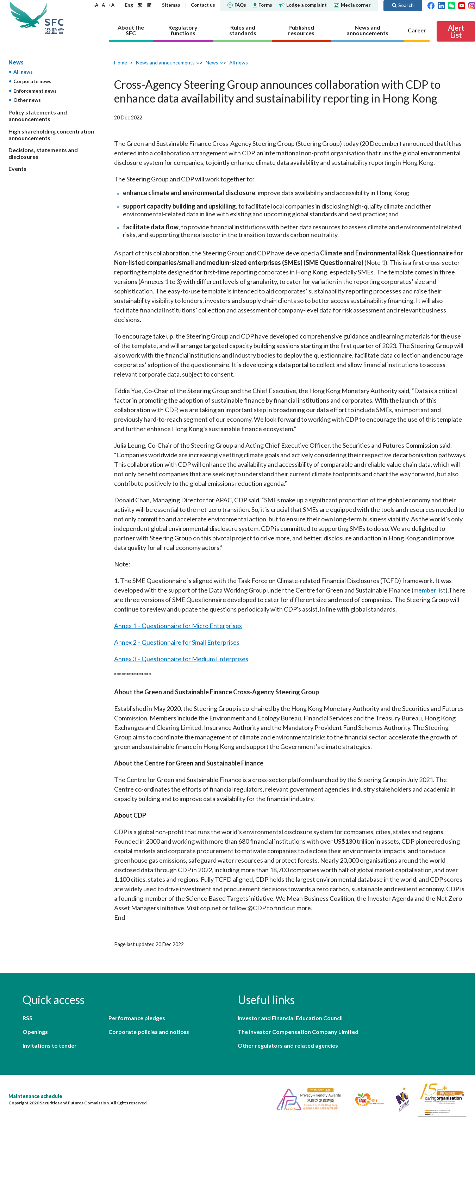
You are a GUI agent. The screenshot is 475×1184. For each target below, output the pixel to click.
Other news (27, 100)
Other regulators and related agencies (288, 1045)
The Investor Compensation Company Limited (298, 1031)
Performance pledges (136, 1018)
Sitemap (171, 5)
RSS (27, 1018)
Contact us (203, 5)
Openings (35, 1031)
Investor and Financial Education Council (290, 1018)
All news (23, 72)
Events (17, 168)
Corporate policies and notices (148, 1031)
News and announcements (165, 63)
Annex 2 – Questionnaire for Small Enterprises (176, 642)
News (16, 62)
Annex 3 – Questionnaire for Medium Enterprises (181, 659)
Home (120, 63)
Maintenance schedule (35, 1096)
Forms (262, 5)
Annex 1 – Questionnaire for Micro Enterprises (178, 626)
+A (111, 5)
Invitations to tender (50, 1045)
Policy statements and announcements (37, 115)
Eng (129, 5)
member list (429, 590)
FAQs (236, 5)
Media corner (352, 5)
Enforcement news (35, 91)
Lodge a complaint (303, 5)
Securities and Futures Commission (54, 17)
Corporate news (32, 81)
